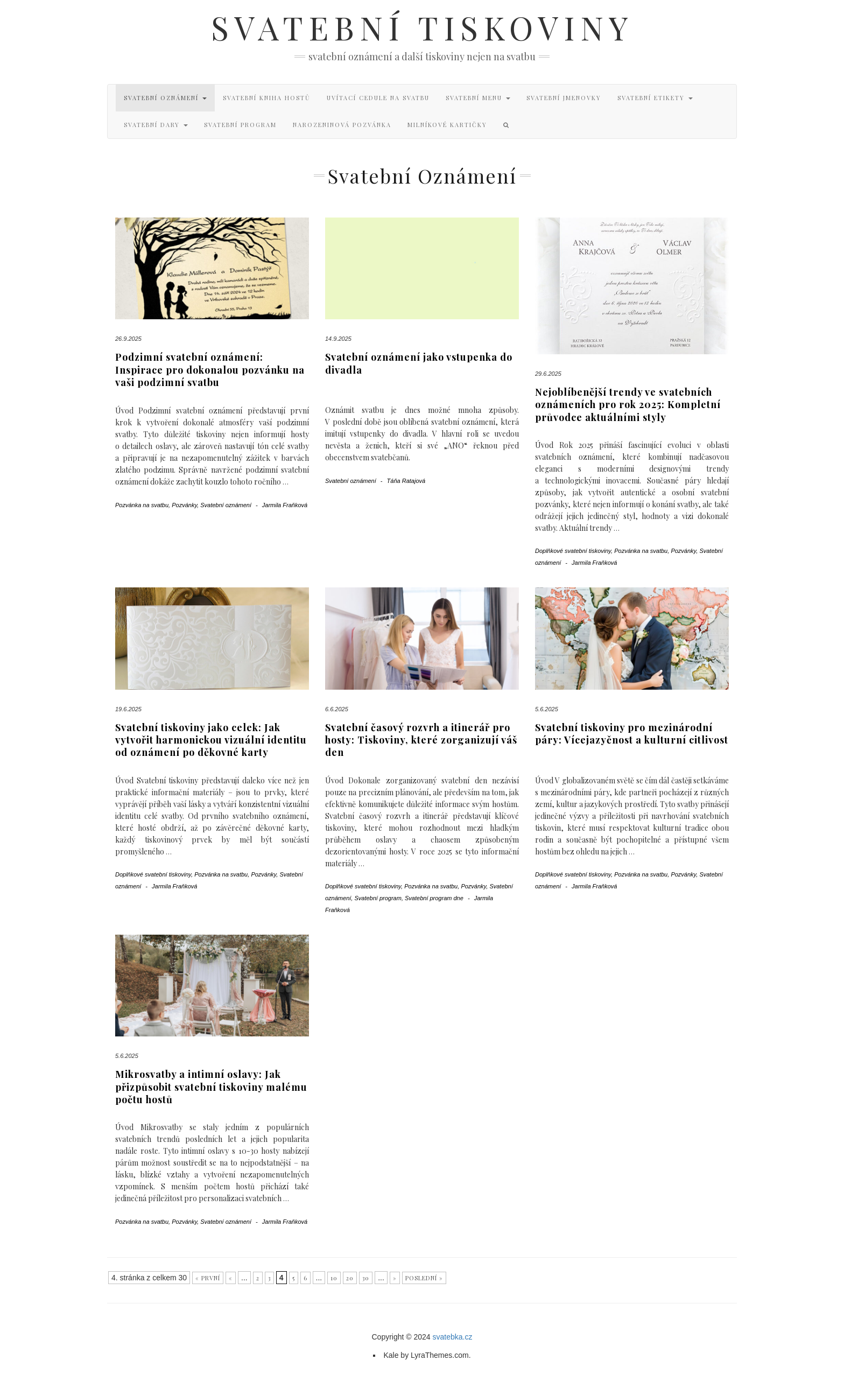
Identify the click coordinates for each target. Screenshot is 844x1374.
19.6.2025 (128, 709)
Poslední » (424, 1278)
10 (333, 1278)
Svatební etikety (655, 98)
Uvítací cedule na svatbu (378, 98)
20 (350, 1278)
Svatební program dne (434, 898)
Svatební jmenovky (563, 98)
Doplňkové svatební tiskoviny (573, 551)
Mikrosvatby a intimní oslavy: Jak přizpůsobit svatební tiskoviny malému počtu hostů (211, 1087)
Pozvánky (184, 505)
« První (207, 1278)
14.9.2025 (338, 338)
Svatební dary (156, 125)
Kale (390, 1355)
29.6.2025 (548, 373)
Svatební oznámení (165, 98)
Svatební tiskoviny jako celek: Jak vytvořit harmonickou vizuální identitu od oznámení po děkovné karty (211, 740)
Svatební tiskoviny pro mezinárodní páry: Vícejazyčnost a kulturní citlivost (631, 733)
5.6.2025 (546, 709)
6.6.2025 (336, 709)
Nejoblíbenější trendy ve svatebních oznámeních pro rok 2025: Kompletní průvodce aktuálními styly (628, 404)
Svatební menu (478, 98)
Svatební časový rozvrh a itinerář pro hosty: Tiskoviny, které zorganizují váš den (421, 740)
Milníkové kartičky (447, 125)
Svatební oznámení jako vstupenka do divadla (418, 363)
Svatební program (240, 125)
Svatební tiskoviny (422, 26)
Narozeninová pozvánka (342, 125)
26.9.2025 (128, 338)
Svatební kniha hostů (267, 98)
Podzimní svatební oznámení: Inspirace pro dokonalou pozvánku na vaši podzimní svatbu (210, 369)
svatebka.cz (453, 1337)
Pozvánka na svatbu (141, 505)
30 (365, 1278)
